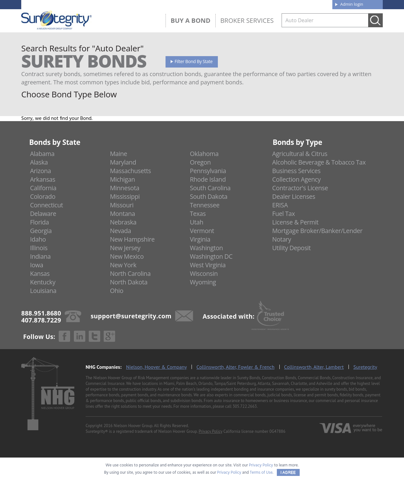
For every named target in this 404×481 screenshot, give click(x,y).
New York (123, 265)
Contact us (313, 4)
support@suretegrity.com (131, 315)
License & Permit (295, 222)
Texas (198, 213)
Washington (206, 248)
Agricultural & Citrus (299, 153)
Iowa (36, 265)
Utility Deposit (291, 248)
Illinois (39, 248)
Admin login (351, 4)
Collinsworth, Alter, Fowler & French (236, 367)
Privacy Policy (210, 431)
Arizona (40, 170)
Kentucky (42, 282)
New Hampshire (132, 239)
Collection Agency (296, 179)
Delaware (43, 213)
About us (228, 4)
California (43, 188)
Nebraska (123, 222)
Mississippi (125, 196)
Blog (269, 4)
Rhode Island (208, 179)
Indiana (40, 256)
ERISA (280, 205)
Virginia (200, 239)
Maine (118, 153)
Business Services (296, 170)
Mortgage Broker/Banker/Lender (317, 230)
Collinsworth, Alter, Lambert (314, 367)
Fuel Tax (283, 213)
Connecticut (46, 205)
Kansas (40, 273)
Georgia (41, 230)
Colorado (42, 196)
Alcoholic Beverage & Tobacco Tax (319, 162)
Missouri (122, 205)
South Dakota (208, 196)
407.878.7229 (116, 4)
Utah (196, 222)
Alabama (42, 153)
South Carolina (210, 188)
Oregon (200, 162)
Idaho (38, 239)
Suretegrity (365, 367)
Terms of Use (261, 472)
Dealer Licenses (293, 196)
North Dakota (128, 282)
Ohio (116, 290)
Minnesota (125, 188)
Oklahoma (204, 153)
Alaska (39, 162)
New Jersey (125, 248)
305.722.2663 (244, 406)
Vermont (202, 230)
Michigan (122, 179)
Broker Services (247, 20)
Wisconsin (204, 273)
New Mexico (127, 256)
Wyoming (203, 282)
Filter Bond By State (194, 61)
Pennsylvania (208, 170)
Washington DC (211, 256)
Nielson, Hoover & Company (156, 367)
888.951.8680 (70, 4)
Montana (122, 213)
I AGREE (288, 472)
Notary (281, 239)
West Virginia (208, 265)
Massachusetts (130, 170)
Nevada (120, 230)
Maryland (123, 162)
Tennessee (204, 205)
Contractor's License (300, 188)
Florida (39, 222)
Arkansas (42, 179)
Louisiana (43, 290)
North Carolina (130, 273)
